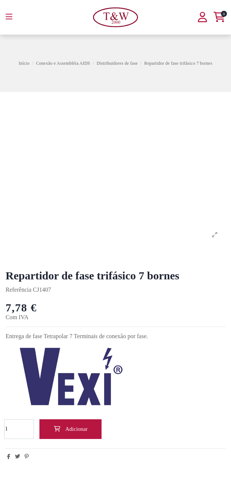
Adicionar (71, 429)
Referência (18, 289)
